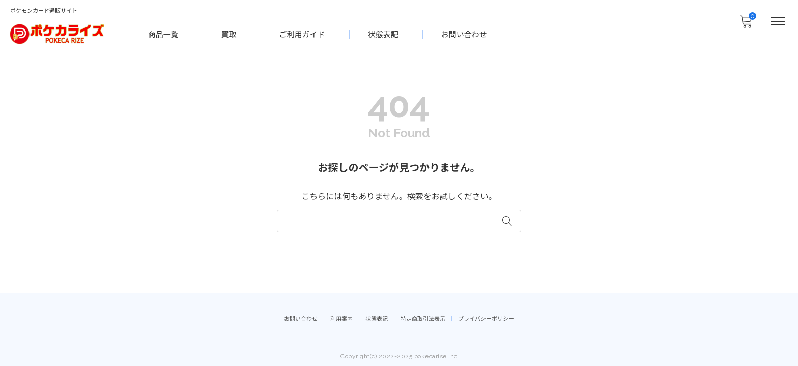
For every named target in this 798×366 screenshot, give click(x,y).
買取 (229, 33)
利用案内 (341, 318)
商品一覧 (164, 33)
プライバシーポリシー (486, 318)
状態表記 (383, 33)
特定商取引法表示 (423, 318)
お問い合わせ (465, 33)
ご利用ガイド (303, 33)
